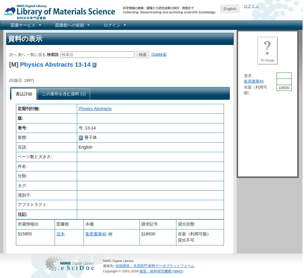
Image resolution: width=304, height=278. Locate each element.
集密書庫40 (96, 234)
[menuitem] (25, 25)
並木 (60, 234)
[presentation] (24, 94)
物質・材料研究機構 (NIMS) (161, 271)
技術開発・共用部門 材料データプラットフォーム (155, 266)
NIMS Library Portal (58, 11)
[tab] (24, 94)
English (230, 9)
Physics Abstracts (95, 108)
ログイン (251, 6)
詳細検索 (159, 54)
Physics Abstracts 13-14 (55, 64)
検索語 (52, 54)
